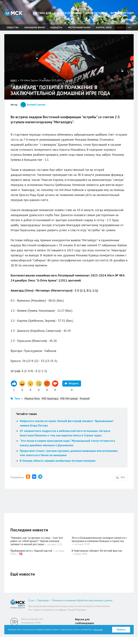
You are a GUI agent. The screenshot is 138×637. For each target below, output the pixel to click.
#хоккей (84, 398)
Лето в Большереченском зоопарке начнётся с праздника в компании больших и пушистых (99, 539)
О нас (31, 600)
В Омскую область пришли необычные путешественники (57, 460)
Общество (13, 27)
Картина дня (42, 13)
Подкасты (56, 27)
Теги (17, 398)
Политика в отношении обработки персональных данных (82, 600)
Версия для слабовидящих (84, 621)
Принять (121, 629)
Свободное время (34, 27)
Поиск (127, 19)
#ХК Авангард (50, 398)
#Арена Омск (32, 398)
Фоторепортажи (122, 13)
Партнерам (43, 600)
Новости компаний (68, 13)
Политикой (98, 629)
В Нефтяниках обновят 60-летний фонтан (97, 550)
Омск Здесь (13, 13)
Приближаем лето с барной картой (31, 550)
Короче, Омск (104, 27)
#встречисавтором (79, 27)
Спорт (120, 27)
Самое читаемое (95, 13)
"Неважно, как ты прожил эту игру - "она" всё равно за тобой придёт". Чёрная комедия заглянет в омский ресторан (36, 541)
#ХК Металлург (69, 398)
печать (69, 80)
